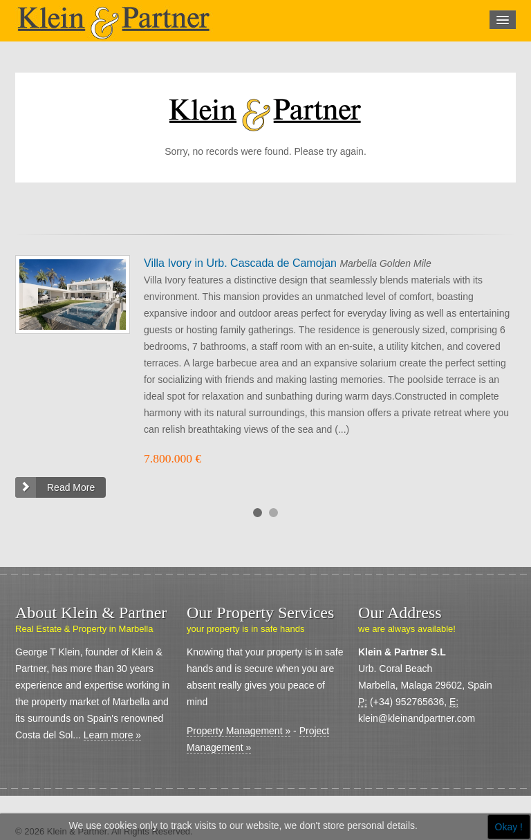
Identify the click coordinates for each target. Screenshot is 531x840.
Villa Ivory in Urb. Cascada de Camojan (241, 263)
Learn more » (112, 734)
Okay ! (509, 826)
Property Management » (238, 730)
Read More (71, 487)
